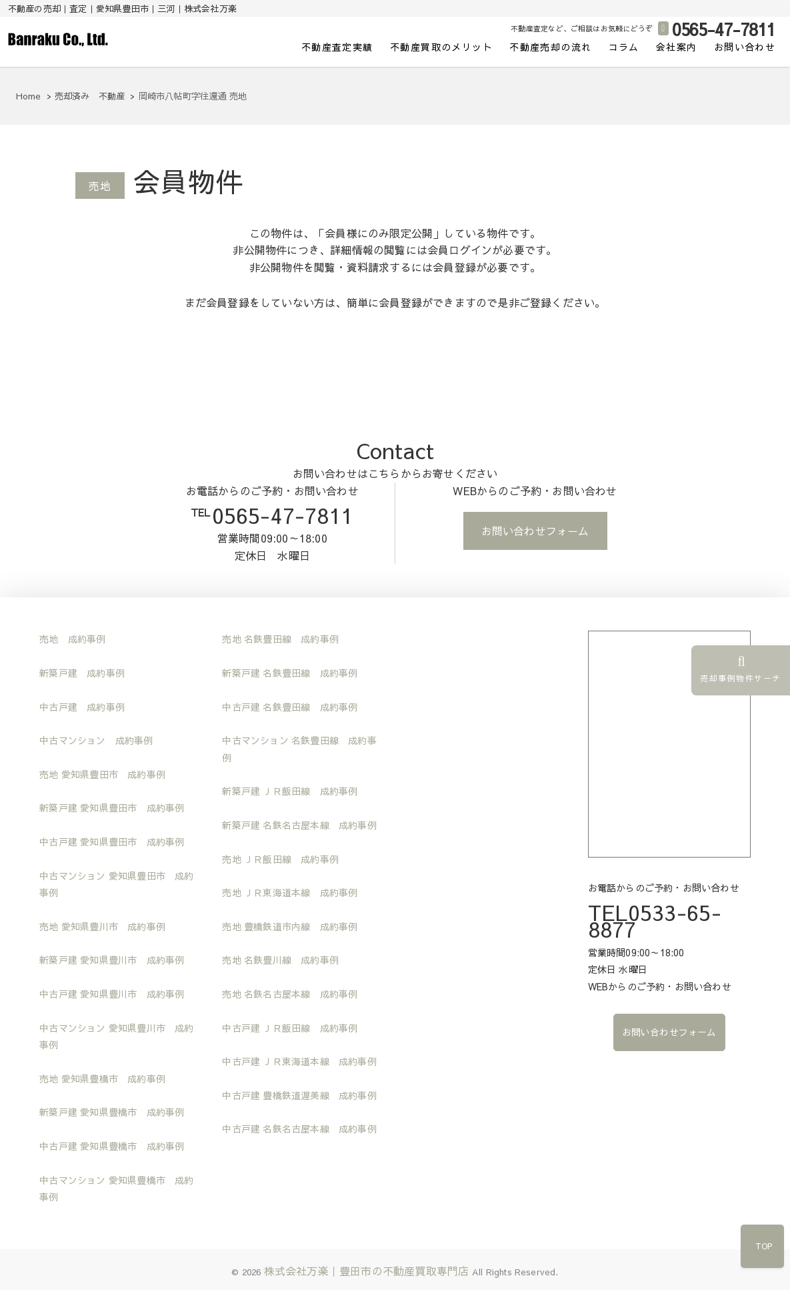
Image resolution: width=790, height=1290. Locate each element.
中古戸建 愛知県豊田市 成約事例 (111, 841)
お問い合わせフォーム (535, 530)
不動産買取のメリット (441, 46)
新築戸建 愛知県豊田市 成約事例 (111, 807)
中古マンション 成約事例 (96, 740)
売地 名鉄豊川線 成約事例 (280, 959)
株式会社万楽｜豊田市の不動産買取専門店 (366, 1270)
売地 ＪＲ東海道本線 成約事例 (289, 892)
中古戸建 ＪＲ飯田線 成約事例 (289, 1027)
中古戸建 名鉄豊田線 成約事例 (289, 706)
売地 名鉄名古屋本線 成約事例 (289, 993)
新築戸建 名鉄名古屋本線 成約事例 (299, 825)
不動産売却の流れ (550, 46)
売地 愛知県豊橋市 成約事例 (102, 1078)
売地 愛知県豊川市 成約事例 (102, 926)
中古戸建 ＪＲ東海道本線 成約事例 (299, 1061)
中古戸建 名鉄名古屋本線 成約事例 (299, 1128)
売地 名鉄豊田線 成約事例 (280, 638)
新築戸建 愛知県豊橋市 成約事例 (111, 1111)
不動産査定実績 (337, 46)
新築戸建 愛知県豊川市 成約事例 (111, 959)
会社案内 (676, 46)
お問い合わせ (744, 46)
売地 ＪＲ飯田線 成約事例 (280, 859)
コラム (624, 46)
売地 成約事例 (72, 638)
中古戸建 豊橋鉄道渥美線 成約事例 (299, 1095)
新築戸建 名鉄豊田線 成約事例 (289, 672)
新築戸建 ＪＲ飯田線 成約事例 (289, 790)
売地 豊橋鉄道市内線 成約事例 (289, 926)
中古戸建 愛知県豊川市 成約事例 (111, 993)
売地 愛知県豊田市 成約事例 (102, 774)
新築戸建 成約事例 (82, 672)
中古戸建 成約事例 (82, 706)
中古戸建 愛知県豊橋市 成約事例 (111, 1146)
